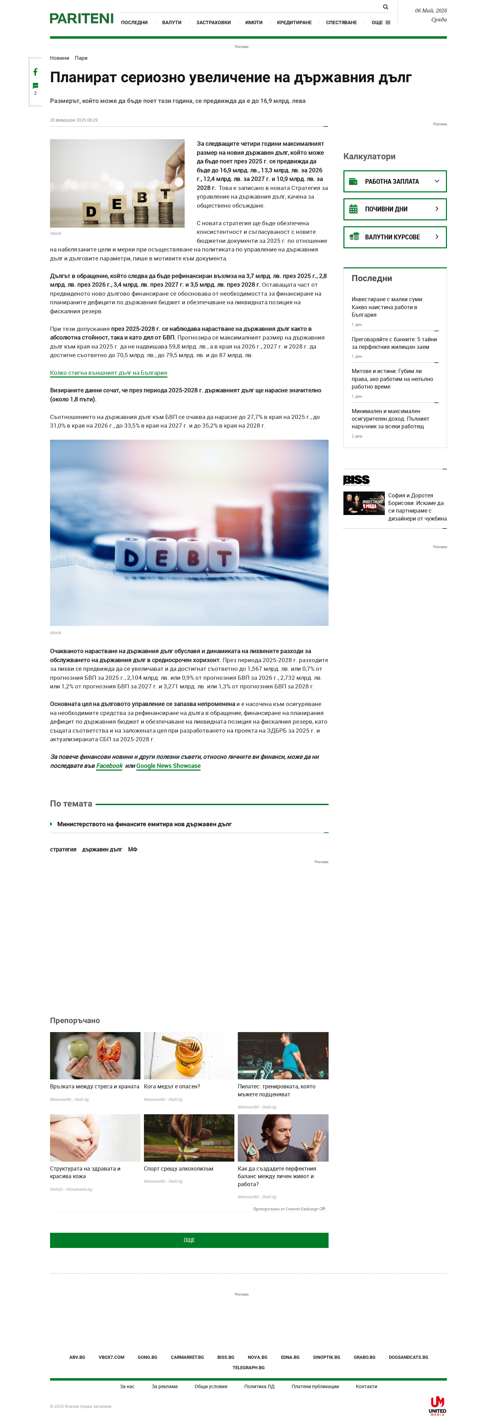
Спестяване (341, 22)
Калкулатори (369, 156)
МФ (132, 849)
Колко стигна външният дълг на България (108, 372)
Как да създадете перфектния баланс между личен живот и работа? (277, 1176)
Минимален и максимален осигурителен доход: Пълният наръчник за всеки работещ (390, 418)
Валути (172, 22)
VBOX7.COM (111, 1357)
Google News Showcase (168, 766)
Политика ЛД (259, 1386)
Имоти (254, 22)
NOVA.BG (257, 1357)
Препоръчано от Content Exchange (289, 1208)
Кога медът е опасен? (172, 1086)
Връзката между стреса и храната (94, 1086)
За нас (127, 1386)
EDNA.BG (290, 1357)
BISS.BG (225, 1357)
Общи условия (211, 1386)
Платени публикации (315, 1386)
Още (189, 1240)
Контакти (366, 1386)
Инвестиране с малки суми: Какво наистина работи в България (387, 306)
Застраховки (213, 22)
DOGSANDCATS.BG (408, 1357)
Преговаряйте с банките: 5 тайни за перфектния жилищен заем (394, 343)
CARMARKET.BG (187, 1357)
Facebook (109, 766)
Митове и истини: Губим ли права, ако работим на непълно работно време (392, 378)
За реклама (165, 1386)
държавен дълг (102, 849)
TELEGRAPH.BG (249, 1367)
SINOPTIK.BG (326, 1357)
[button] (381, 22)
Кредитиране (294, 22)
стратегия (63, 849)
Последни (134, 22)
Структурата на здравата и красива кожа (85, 1172)
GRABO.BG (365, 1357)
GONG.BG (147, 1357)
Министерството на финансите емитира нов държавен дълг (144, 824)
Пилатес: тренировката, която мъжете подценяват (276, 1090)
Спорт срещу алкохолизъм (178, 1168)
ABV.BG (77, 1357)
